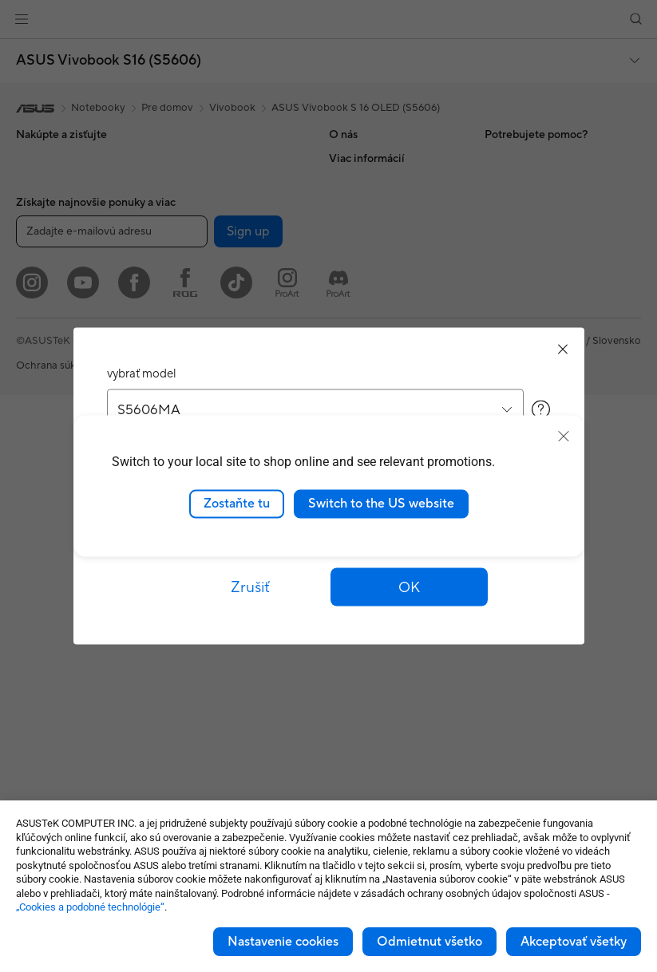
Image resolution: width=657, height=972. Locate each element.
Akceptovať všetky (573, 942)
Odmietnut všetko (429, 942)
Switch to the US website (381, 504)
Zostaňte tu (237, 504)
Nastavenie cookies (283, 942)
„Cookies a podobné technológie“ (90, 907)
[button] (409, 587)
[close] (563, 436)
